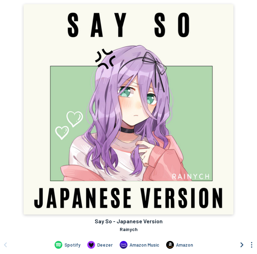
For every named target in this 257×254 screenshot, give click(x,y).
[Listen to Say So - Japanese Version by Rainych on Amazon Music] (139, 245)
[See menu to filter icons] (251, 245)
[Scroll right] (241, 245)
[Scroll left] (5, 245)
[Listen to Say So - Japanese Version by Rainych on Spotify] (67, 245)
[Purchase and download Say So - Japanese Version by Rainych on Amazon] (179, 245)
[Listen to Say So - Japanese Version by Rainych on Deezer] (99, 245)
